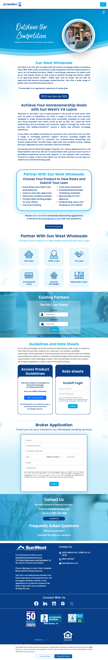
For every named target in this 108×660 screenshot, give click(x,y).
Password (54, 320)
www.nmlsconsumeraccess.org (28, 558)
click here (37, 215)
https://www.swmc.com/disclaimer (34, 560)
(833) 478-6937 (68, 559)
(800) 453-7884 (59, 513)
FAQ (54, 535)
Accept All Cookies (63, 656)
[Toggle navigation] (103, 4)
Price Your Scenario (54, 227)
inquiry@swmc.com (70, 563)
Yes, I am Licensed (35, 397)
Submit (54, 330)
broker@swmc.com (51, 218)
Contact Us (54, 518)
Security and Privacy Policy (51, 474)
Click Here (26, 568)
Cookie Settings (44, 656)
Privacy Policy (30, 651)
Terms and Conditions (31, 474)
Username (54, 310)
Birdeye (44, 640)
